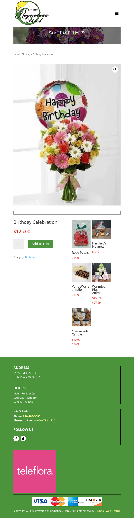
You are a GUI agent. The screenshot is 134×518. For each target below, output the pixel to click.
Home (16, 54)
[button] (115, 69)
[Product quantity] (18, 244)
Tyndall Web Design (108, 510)
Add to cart (40, 243)
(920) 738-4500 (45, 420)
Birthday (26, 54)
